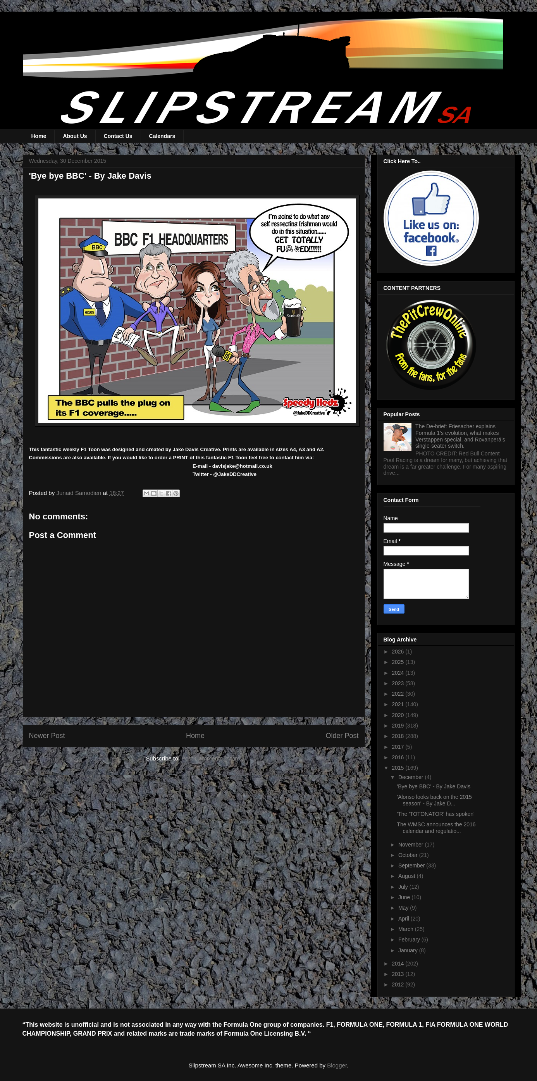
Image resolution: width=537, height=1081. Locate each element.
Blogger (337, 1065)
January (408, 950)
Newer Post (47, 736)
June (404, 897)
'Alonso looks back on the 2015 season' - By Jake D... (434, 800)
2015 (398, 768)
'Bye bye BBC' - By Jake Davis (433, 786)
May (404, 908)
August (407, 876)
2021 (398, 704)
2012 (398, 984)
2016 (398, 757)
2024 (398, 673)
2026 (398, 651)
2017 (398, 747)
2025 (398, 662)
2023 (398, 683)
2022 (398, 694)
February (410, 939)
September (412, 865)
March (406, 929)
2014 (398, 963)
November (411, 844)
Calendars (162, 136)
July (404, 887)
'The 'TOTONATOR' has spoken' (435, 814)
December (411, 777)
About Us (75, 136)
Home (38, 136)
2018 (398, 736)
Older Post (341, 736)
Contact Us (118, 136)
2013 (398, 974)
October (408, 855)
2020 (398, 715)
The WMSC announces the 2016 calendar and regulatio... (436, 827)
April (404, 918)
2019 (398, 725)
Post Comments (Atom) (211, 758)
